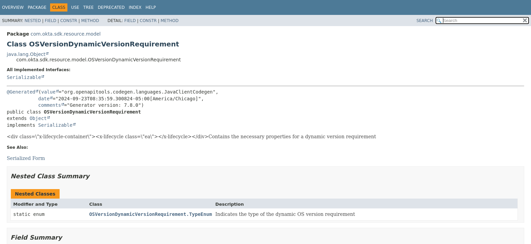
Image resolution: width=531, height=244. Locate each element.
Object (38, 118)
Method (90, 20)
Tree (88, 7)
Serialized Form (26, 158)
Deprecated (111, 7)
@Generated (21, 92)
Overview (13, 7)
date (44, 98)
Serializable (24, 77)
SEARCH (425, 20)
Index (135, 7)
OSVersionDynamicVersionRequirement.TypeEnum (150, 214)
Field (50, 20)
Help (151, 7)
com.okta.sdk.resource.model (65, 34)
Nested (32, 20)
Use (75, 7)
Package (37, 7)
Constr (68, 20)
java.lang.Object (26, 54)
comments (49, 105)
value (48, 92)
